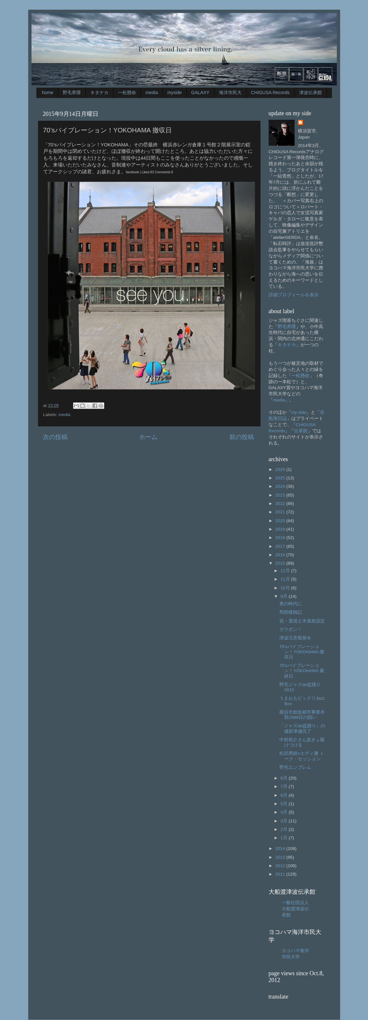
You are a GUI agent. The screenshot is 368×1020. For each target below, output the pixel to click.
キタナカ (99, 92)
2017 (280, 546)
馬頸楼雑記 (290, 612)
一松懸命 (127, 92)
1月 (285, 837)
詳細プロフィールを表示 (294, 294)
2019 (280, 529)
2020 (280, 520)
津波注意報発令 (295, 637)
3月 (285, 820)
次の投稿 (55, 437)
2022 (280, 503)
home (47, 92)
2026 (280, 469)
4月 (285, 812)
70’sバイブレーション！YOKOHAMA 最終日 (301, 670)
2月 (285, 829)
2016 (280, 554)
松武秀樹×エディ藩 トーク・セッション (301, 756)
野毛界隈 (72, 92)
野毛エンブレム (295, 767)
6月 (285, 795)
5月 (285, 803)
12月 (286, 570)
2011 (280, 874)
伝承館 (301, 430)
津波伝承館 (310, 92)
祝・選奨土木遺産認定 (302, 621)
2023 (280, 495)
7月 (285, 786)
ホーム (148, 437)
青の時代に (290, 603)
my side (299, 412)
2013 (280, 857)
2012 (280, 865)
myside (174, 92)
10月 (286, 587)
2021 (280, 512)
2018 (280, 537)
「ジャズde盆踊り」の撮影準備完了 (302, 728)
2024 (280, 486)
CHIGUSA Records (270, 92)
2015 (280, 563)
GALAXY (200, 92)
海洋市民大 (230, 92)
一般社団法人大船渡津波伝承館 (295, 908)
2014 (280, 848)
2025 (280, 477)
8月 (285, 778)
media (152, 92)
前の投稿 (241, 437)
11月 (286, 579)
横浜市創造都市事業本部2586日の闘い (302, 715)
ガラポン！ (290, 629)
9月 (285, 596)
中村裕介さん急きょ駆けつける (302, 742)
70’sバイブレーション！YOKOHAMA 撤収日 (301, 651)
